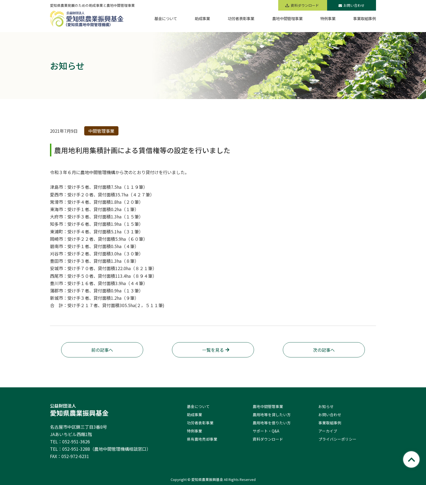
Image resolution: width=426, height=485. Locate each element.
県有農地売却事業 (202, 439)
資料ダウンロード (268, 439)
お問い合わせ (352, 5)
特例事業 (194, 431)
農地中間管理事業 (268, 406)
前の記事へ (102, 350)
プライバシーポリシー (337, 439)
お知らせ (326, 406)
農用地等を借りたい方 (272, 422)
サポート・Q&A (266, 431)
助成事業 (194, 414)
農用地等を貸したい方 (272, 414)
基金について (198, 406)
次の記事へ (324, 350)
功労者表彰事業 (200, 422)
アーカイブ (327, 431)
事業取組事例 (329, 422)
